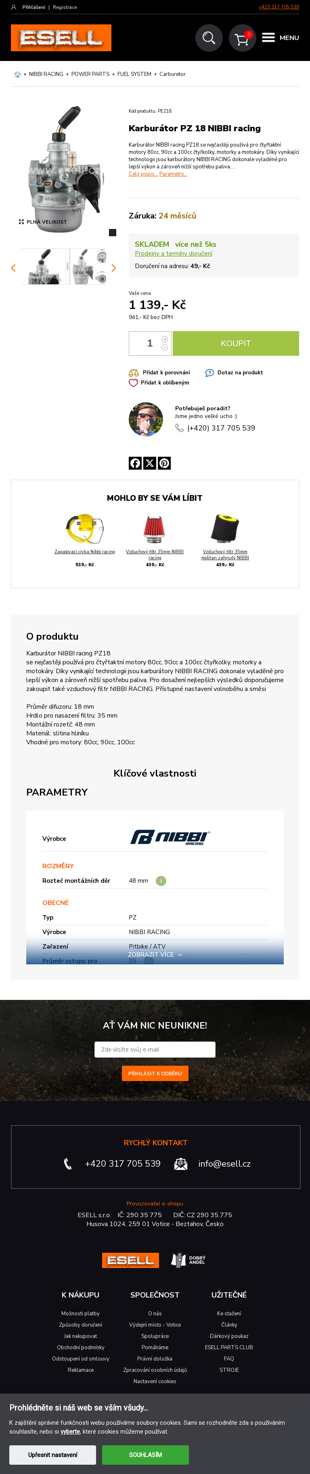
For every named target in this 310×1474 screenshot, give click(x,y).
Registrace (65, 7)
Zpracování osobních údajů (155, 1370)
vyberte (70, 1431)
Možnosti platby (80, 1313)
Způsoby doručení (80, 1325)
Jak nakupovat (80, 1336)
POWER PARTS (90, 74)
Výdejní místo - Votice (155, 1325)
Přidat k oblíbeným (165, 382)
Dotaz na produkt (240, 372)
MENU (289, 38)
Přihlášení (34, 7)
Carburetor (172, 74)
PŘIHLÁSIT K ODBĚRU (155, 1073)
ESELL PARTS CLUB (229, 1347)
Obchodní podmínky (81, 1347)
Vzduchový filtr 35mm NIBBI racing (155, 555)
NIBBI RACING (46, 74)
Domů (17, 74)
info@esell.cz (225, 1164)
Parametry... (173, 174)
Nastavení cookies (155, 1381)
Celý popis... (143, 174)
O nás (155, 1313)
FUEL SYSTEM (134, 74)
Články (229, 1325)
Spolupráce (155, 1336)
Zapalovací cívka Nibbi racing (84, 552)
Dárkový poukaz (229, 1336)
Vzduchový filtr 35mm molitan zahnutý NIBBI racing (225, 558)
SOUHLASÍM (145, 1455)
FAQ (229, 1359)
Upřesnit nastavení (52, 1455)
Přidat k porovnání (166, 372)
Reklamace (81, 1370)
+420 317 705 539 (279, 7)
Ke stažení (229, 1313)
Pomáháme (155, 1347)
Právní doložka (154, 1359)
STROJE (229, 1370)
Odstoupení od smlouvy (80, 1359)
